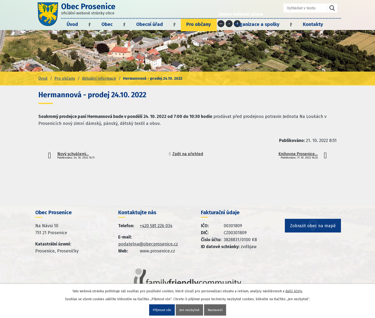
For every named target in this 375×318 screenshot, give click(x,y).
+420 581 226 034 (156, 225)
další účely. (294, 291)
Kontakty (313, 24)
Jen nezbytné (189, 310)
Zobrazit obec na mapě (313, 229)
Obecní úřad (149, 24)
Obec (107, 24)
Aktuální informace (99, 78)
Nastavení (215, 310)
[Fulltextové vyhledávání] (301, 8)
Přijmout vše (161, 310)
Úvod (72, 24)
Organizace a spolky (256, 24)
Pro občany (198, 24)
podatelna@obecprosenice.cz (148, 244)
